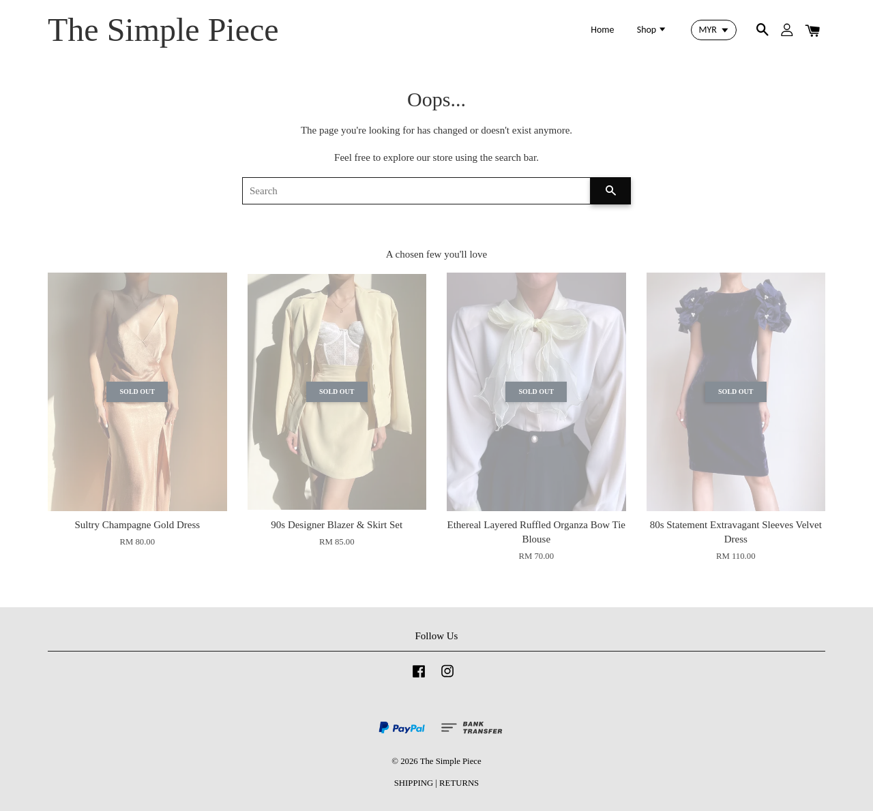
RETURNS (459, 783)
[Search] (416, 190)
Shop (652, 29)
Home (602, 29)
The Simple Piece (163, 30)
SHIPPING (413, 783)
